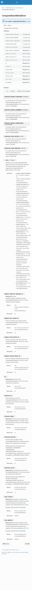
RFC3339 (25, 504)
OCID (22, 300)
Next (27, 543)
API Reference (10, 7)
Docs (3, 7)
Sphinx (9, 552)
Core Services (18, 7)
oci (17, 2)
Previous (6, 543)
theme (17, 552)
